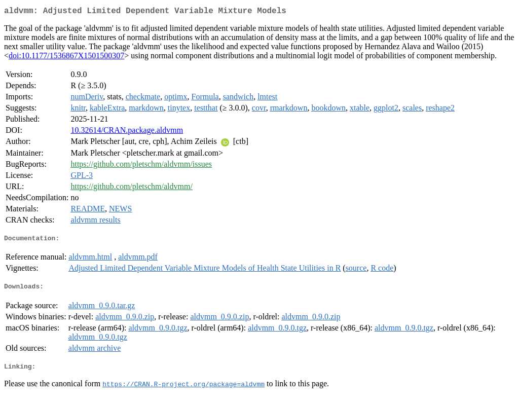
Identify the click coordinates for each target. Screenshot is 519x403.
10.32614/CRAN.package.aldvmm (126, 132)
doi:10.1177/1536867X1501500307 (66, 57)
